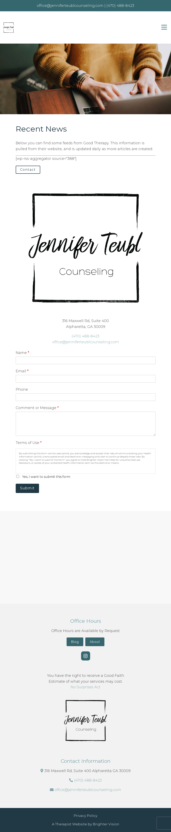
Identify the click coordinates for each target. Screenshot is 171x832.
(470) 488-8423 (85, 336)
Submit (27, 488)
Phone (22, 389)
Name (22, 353)
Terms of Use (29, 443)
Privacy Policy (85, 816)
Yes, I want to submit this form (46, 477)
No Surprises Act (85, 687)
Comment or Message (37, 408)
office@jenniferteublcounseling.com (85, 342)
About (95, 642)
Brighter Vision (106, 824)
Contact (28, 170)
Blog (75, 642)
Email (22, 371)
